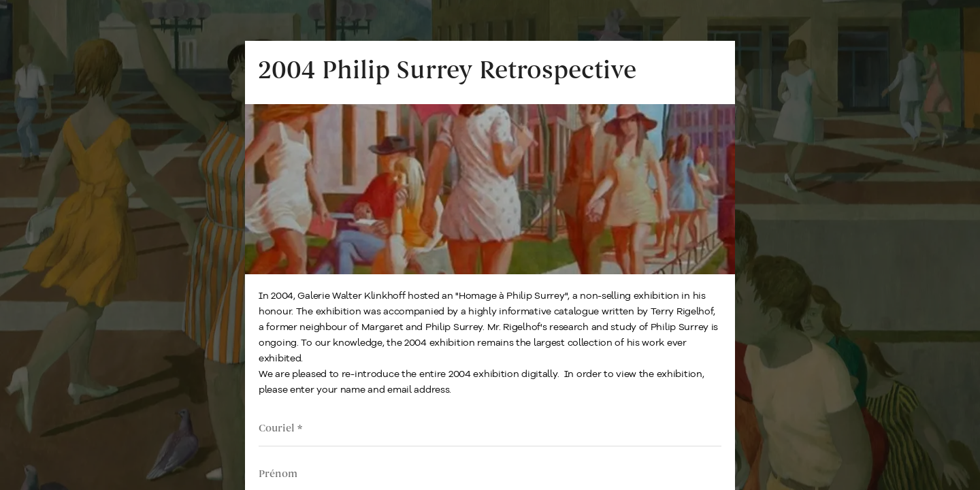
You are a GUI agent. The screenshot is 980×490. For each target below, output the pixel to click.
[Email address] (490, 428)
